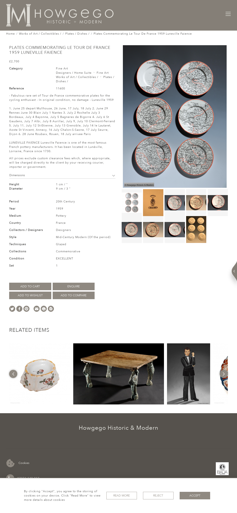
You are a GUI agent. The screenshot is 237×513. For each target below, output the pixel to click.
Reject (158, 496)
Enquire (73, 286)
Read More (121, 496)
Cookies (17, 463)
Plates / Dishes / (77, 34)
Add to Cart (30, 286)
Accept (194, 496)
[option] (39, 373)
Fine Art (62, 68)
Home (10, 34)
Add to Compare (73, 295)
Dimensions (62, 175)
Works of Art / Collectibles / (40, 34)
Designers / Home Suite (74, 73)
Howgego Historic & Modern (118, 428)
